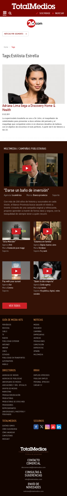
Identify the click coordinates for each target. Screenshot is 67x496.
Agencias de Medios (10, 375)
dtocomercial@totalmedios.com (33, 467)
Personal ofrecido (41, 382)
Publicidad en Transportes (13, 358)
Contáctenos (7, 435)
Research (38, 328)
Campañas (38, 331)
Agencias (37, 338)
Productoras (7, 398)
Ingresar (58, 13)
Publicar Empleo (41, 378)
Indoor (5, 348)
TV (3, 334)
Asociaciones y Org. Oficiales (14, 385)
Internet (6, 344)
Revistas (5, 328)
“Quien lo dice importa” (44, 281)
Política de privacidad (33, 454)
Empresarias (39, 334)
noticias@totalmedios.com (33, 491)
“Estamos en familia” (43, 241)
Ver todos (14, 305)
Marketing (6, 392)
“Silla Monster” (9, 241)
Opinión (37, 351)
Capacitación (39, 344)
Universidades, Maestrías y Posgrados (13, 413)
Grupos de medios (9, 388)
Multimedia (38, 354)
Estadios (5, 354)
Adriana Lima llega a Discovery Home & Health (28, 107)
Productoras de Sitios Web (13, 401)
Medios (36, 324)
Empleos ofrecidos (41, 375)
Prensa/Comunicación (11, 395)
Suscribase (43, 13)
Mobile (5, 364)
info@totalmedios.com (33, 479)
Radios (5, 338)
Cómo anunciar (8, 432)
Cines (4, 351)
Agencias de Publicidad (12, 378)
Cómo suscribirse (9, 429)
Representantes (9, 408)
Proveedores (7, 405)
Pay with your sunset (11, 281)
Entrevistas (38, 348)
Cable (4, 331)
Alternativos (7, 361)
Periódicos (6, 324)
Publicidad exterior (10, 341)
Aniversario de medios (11, 382)
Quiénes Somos (8, 426)
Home (6, 47)
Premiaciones (39, 341)
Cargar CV (38, 385)
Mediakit (6, 439)
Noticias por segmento (15, 34)
